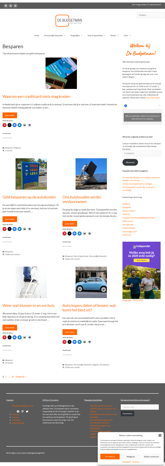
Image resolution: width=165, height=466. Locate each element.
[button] (160, 435)
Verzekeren (104, 365)
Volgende (21, 376)
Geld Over (126, 235)
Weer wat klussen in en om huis (28, 305)
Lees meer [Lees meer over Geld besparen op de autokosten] (10, 219)
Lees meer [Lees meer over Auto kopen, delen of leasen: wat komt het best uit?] (70, 332)
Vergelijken (77, 35)
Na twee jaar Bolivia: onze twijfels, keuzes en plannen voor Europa (103, 408)
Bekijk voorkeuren (151, 456)
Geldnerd (126, 204)
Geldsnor (126, 214)
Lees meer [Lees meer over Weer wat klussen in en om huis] (10, 327)
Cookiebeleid (126, 462)
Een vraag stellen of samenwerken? (146, 4)
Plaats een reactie (12, 254)
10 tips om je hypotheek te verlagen (137, 184)
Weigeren (131, 456)
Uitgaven (17, 148)
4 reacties (9, 363)
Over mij (15, 414)
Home (36, 35)
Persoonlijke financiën (56, 35)
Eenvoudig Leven (129, 231)
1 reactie (8, 150)
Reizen (115, 35)
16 (13, 376)
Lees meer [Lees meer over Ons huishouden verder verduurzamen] (70, 223)
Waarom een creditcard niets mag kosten (36, 96)
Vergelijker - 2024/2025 (132, 300)
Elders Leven (127, 221)
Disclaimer (136, 462)
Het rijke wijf (127, 224)
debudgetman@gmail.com (22, 406)
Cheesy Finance (129, 211)
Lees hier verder (153, 97)
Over (128, 35)
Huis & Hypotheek (98, 35)
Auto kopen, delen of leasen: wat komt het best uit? (89, 307)
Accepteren (110, 456)
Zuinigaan (126, 207)
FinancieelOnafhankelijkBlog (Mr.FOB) (138, 218)
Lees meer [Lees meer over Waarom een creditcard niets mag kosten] (10, 115)
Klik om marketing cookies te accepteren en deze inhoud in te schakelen (142, 117)
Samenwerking (18, 423)
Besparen (9, 148)
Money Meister (128, 228)
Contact (15, 417)
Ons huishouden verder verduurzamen (81, 199)
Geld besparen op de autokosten (29, 197)
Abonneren (127, 413)
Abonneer (130, 162)
